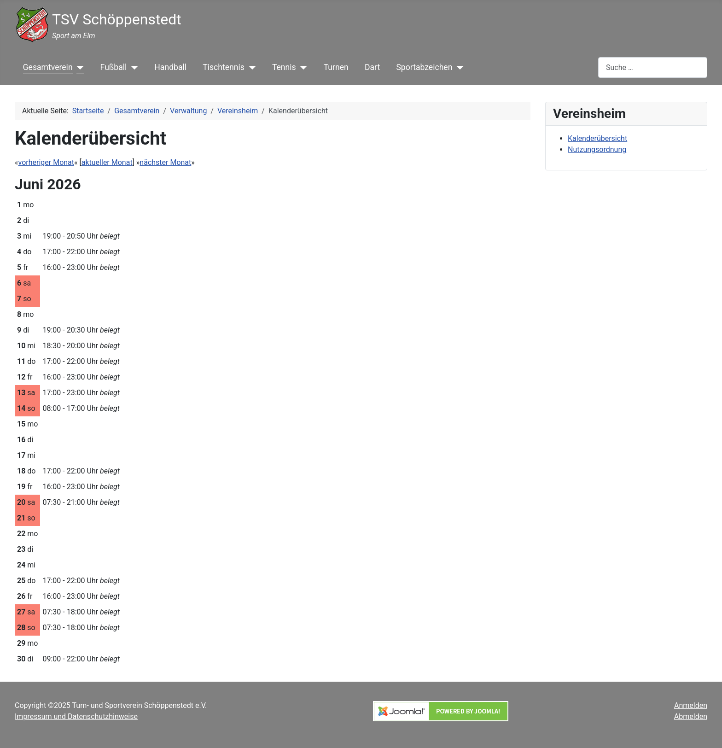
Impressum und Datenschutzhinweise (76, 716)
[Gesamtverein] (78, 67)
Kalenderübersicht (597, 138)
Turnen (336, 67)
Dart (372, 67)
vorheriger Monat (46, 162)
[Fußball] (132, 67)
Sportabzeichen (424, 67)
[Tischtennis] (250, 67)
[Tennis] (302, 67)
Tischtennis (224, 67)
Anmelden (690, 705)
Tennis (284, 67)
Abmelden (690, 716)
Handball (170, 67)
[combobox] (652, 67)
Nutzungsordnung (597, 149)
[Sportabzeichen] (458, 67)
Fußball (113, 67)
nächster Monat (165, 162)
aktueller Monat (107, 162)
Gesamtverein (48, 67)
